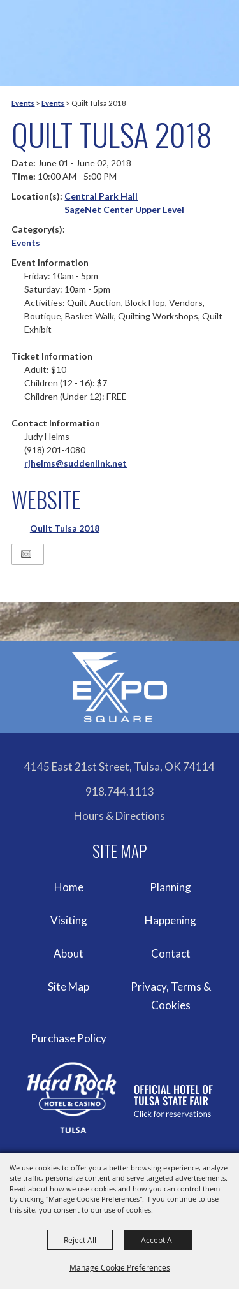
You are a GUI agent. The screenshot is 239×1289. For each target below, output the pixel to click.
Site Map (68, 986)
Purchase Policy (68, 1038)
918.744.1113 (119, 791)
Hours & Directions (119, 815)
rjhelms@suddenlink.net (75, 463)
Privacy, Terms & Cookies (171, 996)
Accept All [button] (158, 1240)
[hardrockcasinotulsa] (120, 1098)
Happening (170, 920)
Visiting (68, 920)
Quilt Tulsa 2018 (64, 528)
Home (68, 887)
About (68, 953)
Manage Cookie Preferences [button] (119, 1267)
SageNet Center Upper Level (124, 209)
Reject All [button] (80, 1240)
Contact (171, 953)
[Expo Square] (120, 687)
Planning (170, 887)
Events (22, 103)
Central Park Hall (101, 196)
